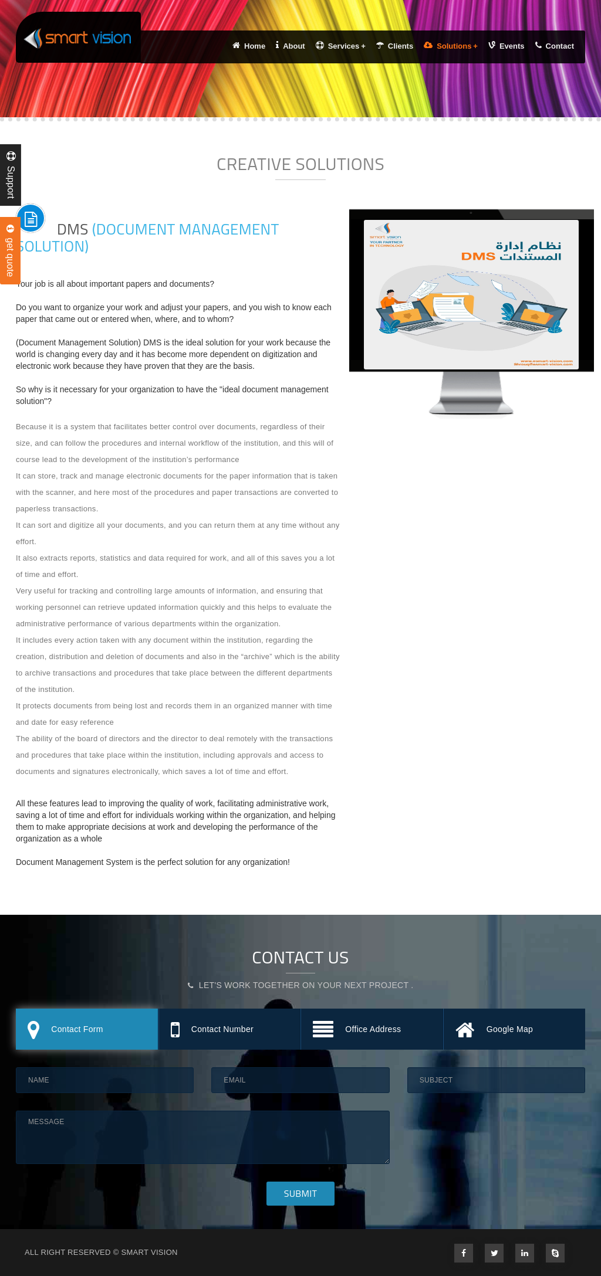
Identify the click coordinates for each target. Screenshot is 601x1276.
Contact (554, 45)
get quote (10, 251)
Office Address (357, 1030)
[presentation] (496, 1133)
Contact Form (65, 1030)
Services (341, 45)
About (290, 45)
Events (506, 45)
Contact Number (212, 1030)
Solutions (451, 45)
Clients (394, 45)
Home (248, 45)
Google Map (494, 1030)
